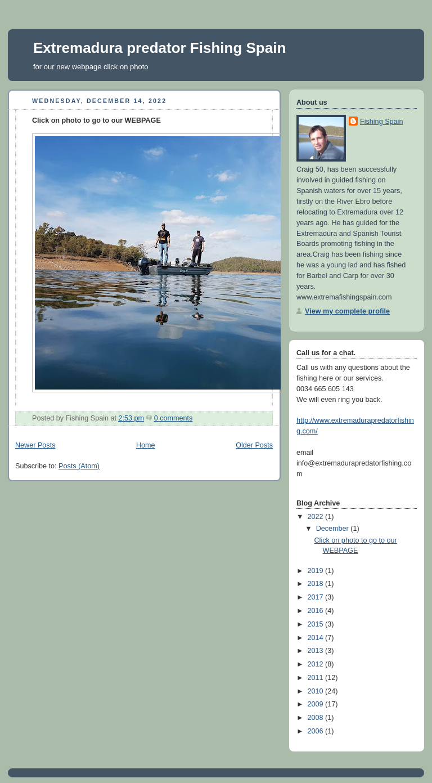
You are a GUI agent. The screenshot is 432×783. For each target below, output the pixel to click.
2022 (317, 517)
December (333, 529)
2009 (317, 704)
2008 (317, 718)
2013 (317, 651)
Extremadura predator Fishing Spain (159, 47)
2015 (317, 624)
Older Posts (254, 445)
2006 (317, 731)
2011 (317, 678)
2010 (317, 691)
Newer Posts (35, 445)
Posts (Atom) (79, 466)
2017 (317, 597)
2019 (317, 571)
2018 (317, 584)
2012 (317, 664)
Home (145, 445)
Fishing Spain (381, 122)
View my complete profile (347, 311)
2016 (317, 611)
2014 (317, 638)
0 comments (173, 418)
